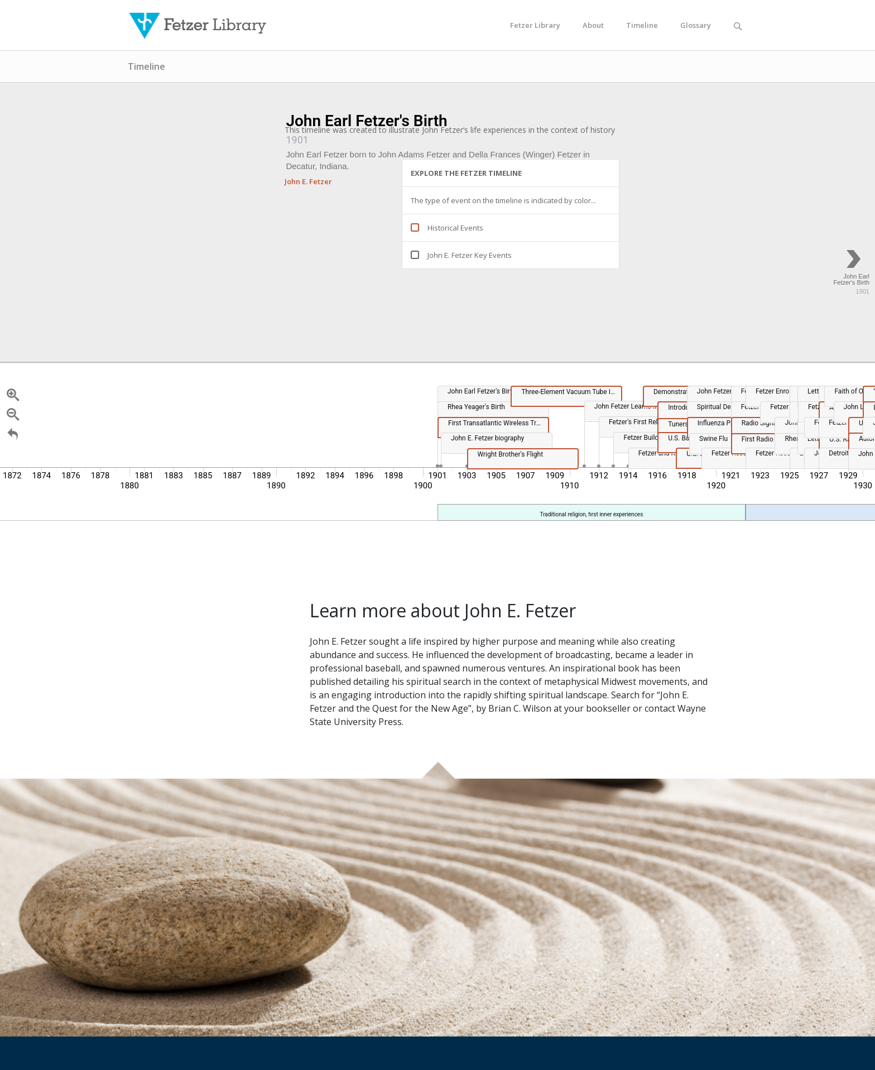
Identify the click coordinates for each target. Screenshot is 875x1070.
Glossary (695, 25)
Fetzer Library (535, 25)
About (593, 25)
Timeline (642, 25)
